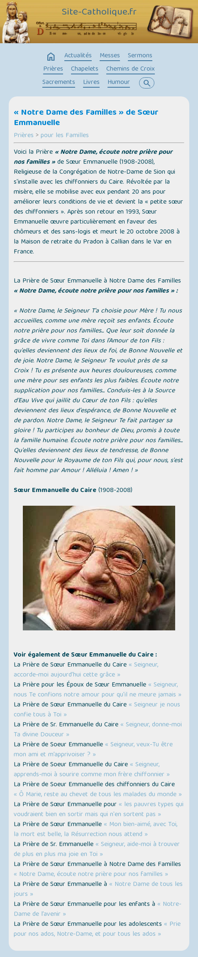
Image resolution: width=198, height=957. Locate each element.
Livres (91, 83)
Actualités (78, 56)
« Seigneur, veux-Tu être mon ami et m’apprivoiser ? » (93, 750)
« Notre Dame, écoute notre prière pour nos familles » (91, 875)
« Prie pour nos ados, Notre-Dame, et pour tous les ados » (97, 929)
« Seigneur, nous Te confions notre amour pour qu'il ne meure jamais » (97, 690)
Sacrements (58, 83)
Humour (119, 83)
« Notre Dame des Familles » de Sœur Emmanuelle (86, 118)
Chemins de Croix (130, 69)
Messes (110, 56)
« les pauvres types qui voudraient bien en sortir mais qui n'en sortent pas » (98, 810)
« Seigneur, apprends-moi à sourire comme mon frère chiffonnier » (92, 770)
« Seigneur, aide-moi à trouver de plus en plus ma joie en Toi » (97, 850)
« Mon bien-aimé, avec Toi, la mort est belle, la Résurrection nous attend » (95, 830)
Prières (53, 69)
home (51, 57)
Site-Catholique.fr (99, 13)
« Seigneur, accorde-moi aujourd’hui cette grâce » (86, 670)
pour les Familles (65, 136)
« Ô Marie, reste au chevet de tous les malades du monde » (98, 795)
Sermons (140, 56)
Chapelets (84, 69)
